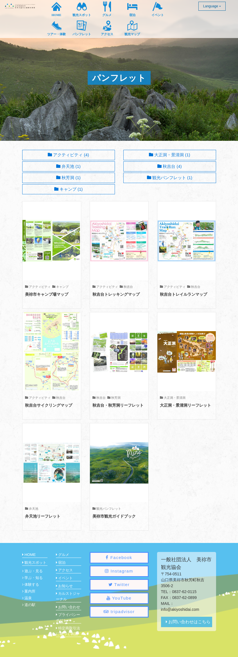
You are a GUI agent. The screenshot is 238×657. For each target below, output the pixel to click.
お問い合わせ (68, 607)
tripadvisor (119, 611)
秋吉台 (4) (169, 166)
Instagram (119, 571)
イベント (64, 578)
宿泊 (61, 562)
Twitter (119, 584)
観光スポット (34, 562)
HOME (29, 555)
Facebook (119, 557)
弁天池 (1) (68, 166)
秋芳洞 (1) (68, 177)
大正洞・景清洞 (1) (169, 154)
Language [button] (210, 6)
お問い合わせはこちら (188, 621)
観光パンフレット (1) (169, 177)
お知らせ (64, 586)
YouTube (119, 598)
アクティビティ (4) (68, 154)
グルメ (62, 555)
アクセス (64, 570)
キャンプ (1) (68, 189)
